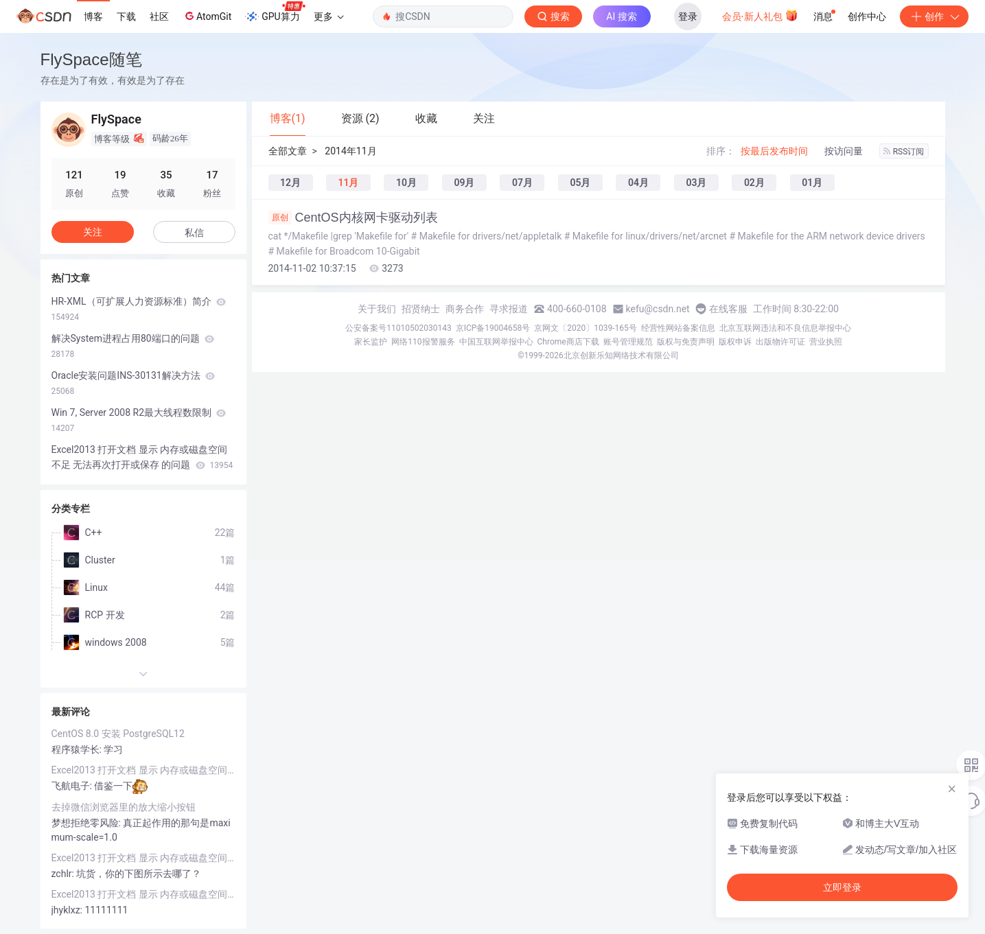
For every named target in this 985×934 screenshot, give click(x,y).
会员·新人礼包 (760, 15)
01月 (812, 182)
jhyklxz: (68, 909)
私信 (194, 232)
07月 (522, 182)
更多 (329, 16)
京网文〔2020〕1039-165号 (585, 328)
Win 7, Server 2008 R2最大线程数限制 (139, 420)
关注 (92, 231)
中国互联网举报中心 (496, 342)
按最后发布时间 (774, 150)
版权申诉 (735, 342)
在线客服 (728, 308)
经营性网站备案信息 (678, 328)
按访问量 (843, 150)
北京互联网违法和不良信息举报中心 (785, 328)
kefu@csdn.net (658, 308)
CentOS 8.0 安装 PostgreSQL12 (118, 733)
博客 (93, 16)
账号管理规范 (628, 342)
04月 (638, 182)
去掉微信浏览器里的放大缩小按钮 (123, 807)
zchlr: (64, 873)
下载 (126, 16)
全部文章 (287, 150)
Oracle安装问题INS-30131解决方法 (133, 383)
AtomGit (207, 15)
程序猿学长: (77, 749)
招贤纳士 (421, 308)
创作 (934, 16)
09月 (464, 182)
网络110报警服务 (422, 342)
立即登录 (842, 887)
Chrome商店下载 (568, 342)
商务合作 (464, 308)
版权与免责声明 (686, 342)
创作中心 (867, 16)
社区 (159, 16)
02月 (754, 182)
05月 (580, 182)
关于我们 (377, 308)
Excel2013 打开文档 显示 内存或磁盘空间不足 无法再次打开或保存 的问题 (142, 457)
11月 (348, 182)
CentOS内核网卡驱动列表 (353, 217)
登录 (687, 16)
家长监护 (370, 342)
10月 (406, 182)
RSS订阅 (904, 151)
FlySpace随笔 (91, 59)
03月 (696, 182)
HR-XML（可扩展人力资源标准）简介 (139, 309)
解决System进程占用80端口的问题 (133, 346)
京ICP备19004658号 (493, 328)
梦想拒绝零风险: (87, 822)
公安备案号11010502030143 (398, 328)
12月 (290, 182)
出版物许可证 (780, 342)
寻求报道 (508, 308)
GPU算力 (275, 12)
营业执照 (825, 342)
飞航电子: (73, 785)
